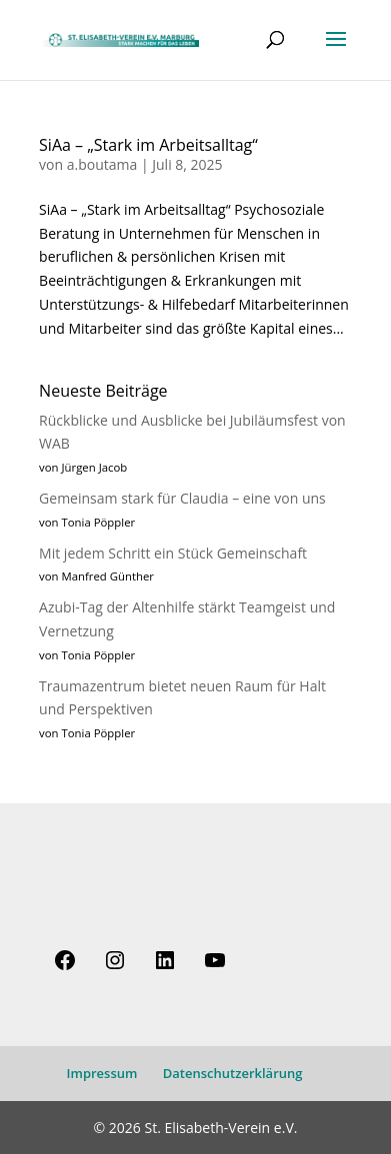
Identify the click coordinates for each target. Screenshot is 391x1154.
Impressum (102, 1073)
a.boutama (102, 164)
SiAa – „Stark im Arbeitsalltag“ (148, 145)
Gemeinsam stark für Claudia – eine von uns (182, 498)
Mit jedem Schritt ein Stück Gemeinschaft (173, 553)
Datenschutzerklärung (233, 1073)
